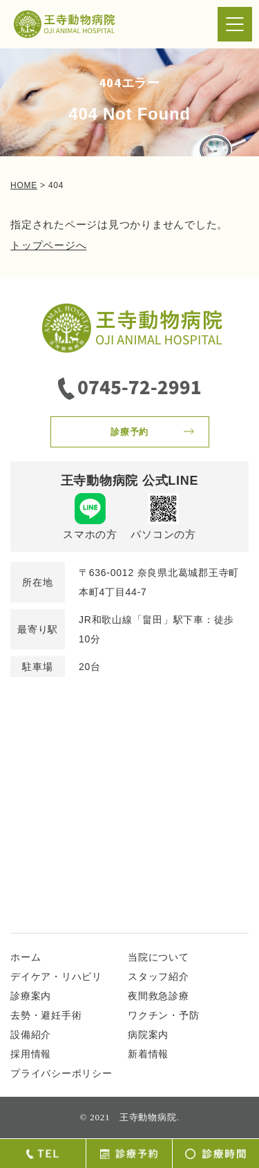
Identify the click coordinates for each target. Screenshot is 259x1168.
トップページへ (48, 245)
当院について (158, 957)
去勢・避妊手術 (45, 1015)
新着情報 (148, 1053)
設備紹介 (30, 1034)
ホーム (25, 957)
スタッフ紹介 (158, 976)
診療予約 (129, 432)
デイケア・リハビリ (56, 976)
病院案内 (148, 1034)
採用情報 (30, 1053)
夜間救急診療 (158, 995)
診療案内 (30, 995)
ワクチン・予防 (163, 1015)
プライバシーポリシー (61, 1073)
